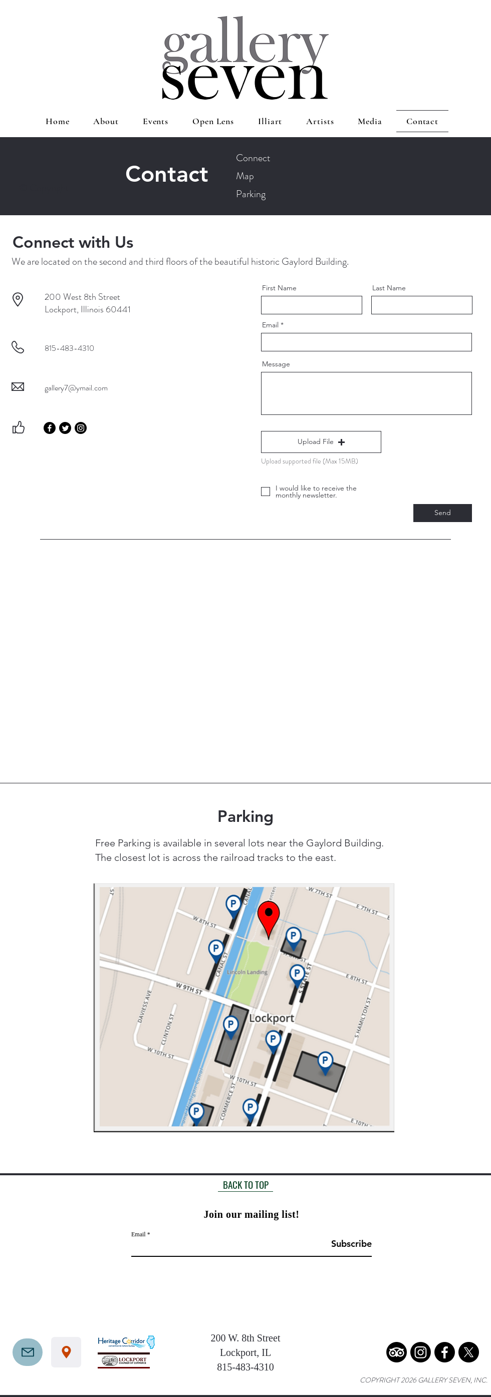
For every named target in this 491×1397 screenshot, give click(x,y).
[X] (468, 1352)
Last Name (389, 287)
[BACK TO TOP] (245, 1184)
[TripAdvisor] (396, 1352)
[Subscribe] (346, 1243)
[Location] (66, 1352)
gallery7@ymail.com (76, 387)
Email (270, 324)
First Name (279, 287)
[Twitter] (65, 428)
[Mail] (28, 1352)
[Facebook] (50, 428)
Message (276, 363)
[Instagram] (81, 428)
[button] (321, 442)
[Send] (442, 513)
